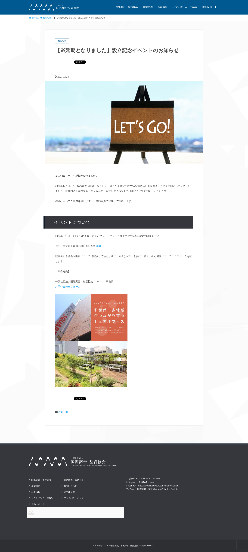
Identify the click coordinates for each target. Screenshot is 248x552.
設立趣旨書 (69, 492)
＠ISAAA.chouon (146, 482)
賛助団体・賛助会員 (74, 480)
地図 (98, 246)
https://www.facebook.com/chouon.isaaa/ (158, 485)
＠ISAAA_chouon (151, 478)
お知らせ (63, 412)
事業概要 (148, 7)
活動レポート (209, 7)
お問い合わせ (70, 486)
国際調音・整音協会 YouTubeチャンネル (157, 489)
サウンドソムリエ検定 (184, 7)
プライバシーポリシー (75, 498)
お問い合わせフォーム (68, 286)
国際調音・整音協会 (126, 7)
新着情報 (162, 7)
